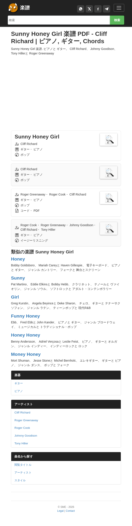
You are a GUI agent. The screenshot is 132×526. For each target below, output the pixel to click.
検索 (117, 20)
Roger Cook (22, 427)
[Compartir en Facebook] (98, 9)
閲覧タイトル (22, 464)
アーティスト (23, 404)
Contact (70, 510)
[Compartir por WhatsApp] (80, 9)
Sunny (18, 277)
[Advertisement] (66, 89)
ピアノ (18, 391)
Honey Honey (25, 334)
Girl (15, 296)
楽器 (17, 375)
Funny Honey (25, 315)
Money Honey (26, 354)
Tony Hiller (21, 443)
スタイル (20, 480)
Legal (60, 510)
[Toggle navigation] (119, 7)
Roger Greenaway (26, 420)
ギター (18, 383)
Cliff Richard (22, 412)
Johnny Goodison (25, 435)
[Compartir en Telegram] (106, 9)
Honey (18, 258)
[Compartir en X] (89, 9)
